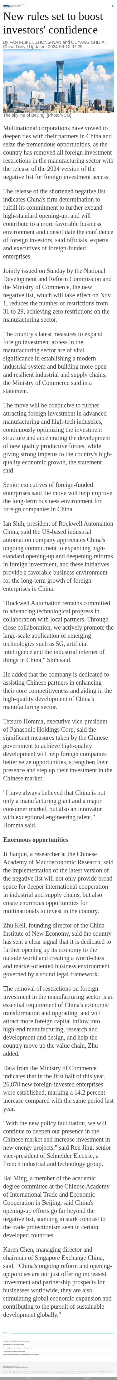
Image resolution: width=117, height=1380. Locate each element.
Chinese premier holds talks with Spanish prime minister (16, 1341)
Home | (5, 7)
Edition (24, 5)
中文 (29, 1378)
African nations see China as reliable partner (13, 1344)
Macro (10, 7)
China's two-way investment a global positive (14, 1351)
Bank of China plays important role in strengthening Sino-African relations (21, 1354)
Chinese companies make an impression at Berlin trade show (17, 1348)
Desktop (87, 1378)
